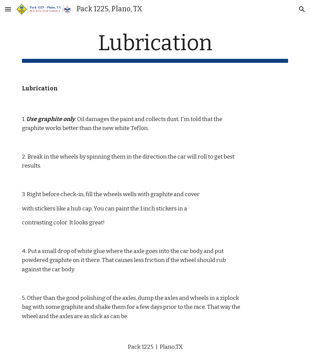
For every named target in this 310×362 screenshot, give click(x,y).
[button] (8, 9)
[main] (154, 46)
